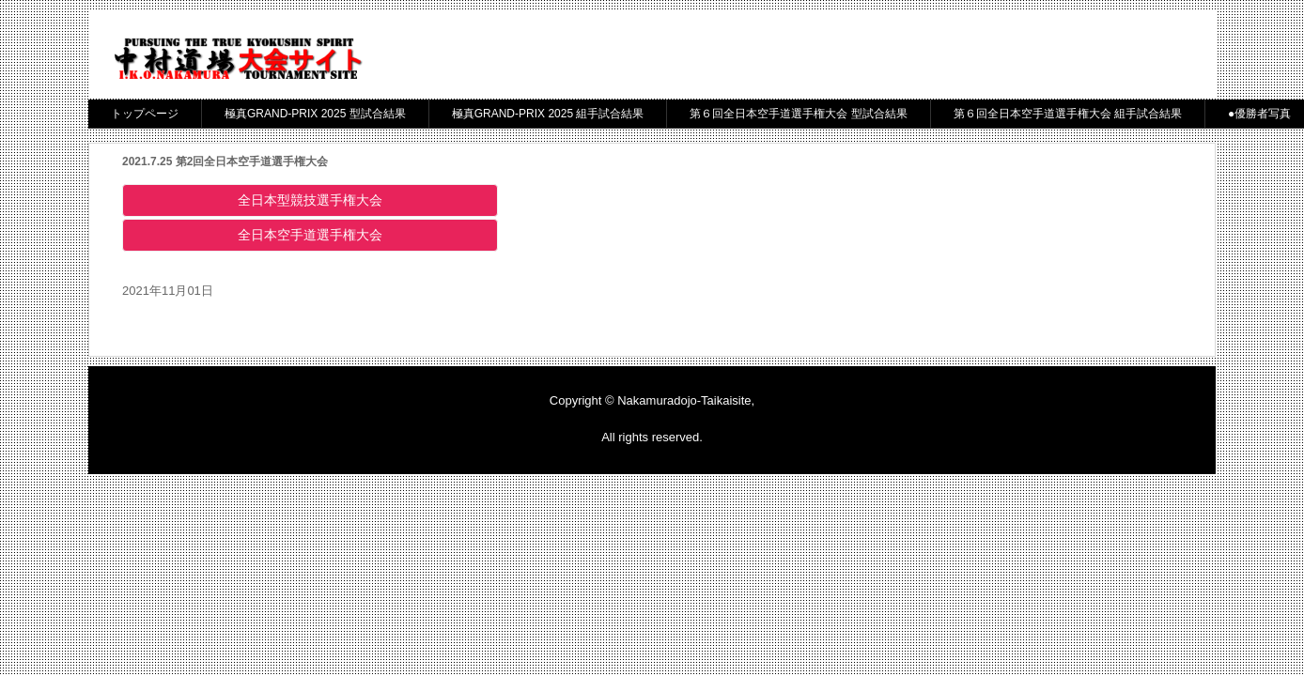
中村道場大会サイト (237, 60)
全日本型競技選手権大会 (317, 199)
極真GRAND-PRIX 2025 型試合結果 (315, 113)
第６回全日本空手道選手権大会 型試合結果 (798, 113)
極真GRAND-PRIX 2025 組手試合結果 (548, 113)
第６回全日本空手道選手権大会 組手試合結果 (1068, 113)
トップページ (145, 113)
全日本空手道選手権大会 (317, 234)
